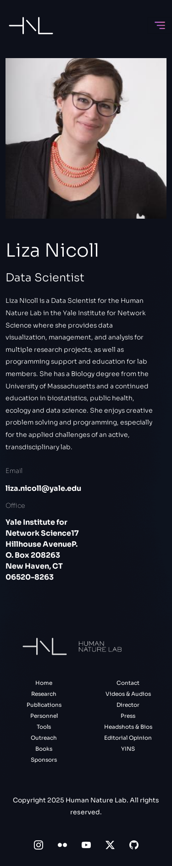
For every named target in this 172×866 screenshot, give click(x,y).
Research (43, 693)
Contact (128, 682)
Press (128, 715)
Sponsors (44, 759)
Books (43, 748)
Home (43, 682)
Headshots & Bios (128, 726)
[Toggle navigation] (160, 25)
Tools (44, 726)
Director (128, 704)
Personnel (44, 715)
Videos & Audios (128, 693)
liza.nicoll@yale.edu (43, 488)
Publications (44, 704)
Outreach (44, 737)
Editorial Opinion (128, 737)
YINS (128, 748)
